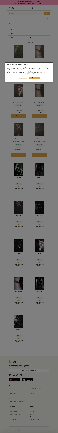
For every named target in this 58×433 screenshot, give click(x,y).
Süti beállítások (23, 78)
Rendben (34, 77)
